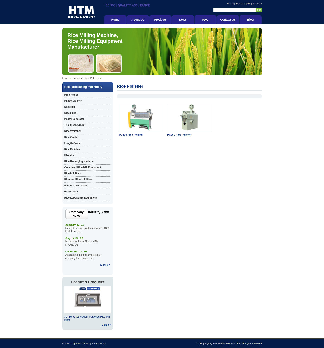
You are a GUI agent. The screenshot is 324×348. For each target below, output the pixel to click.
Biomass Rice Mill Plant (78, 179)
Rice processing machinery (83, 87)
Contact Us (228, 19)
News (183, 19)
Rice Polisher (91, 78)
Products (160, 19)
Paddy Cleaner (73, 100)
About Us (137, 19)
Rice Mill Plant (72, 173)
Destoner (69, 106)
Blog (250, 19)
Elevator (69, 155)
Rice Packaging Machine (79, 161)
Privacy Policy (99, 343)
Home (230, 3)
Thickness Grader (74, 125)
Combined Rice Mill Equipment (82, 167)
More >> (105, 264)
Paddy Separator (74, 119)
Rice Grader (71, 137)
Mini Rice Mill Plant (75, 185)
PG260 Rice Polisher (179, 134)
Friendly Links (82, 343)
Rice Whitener (72, 131)
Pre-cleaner (71, 94)
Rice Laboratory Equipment (80, 197)
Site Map (240, 3)
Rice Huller (71, 112)
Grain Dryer (71, 191)
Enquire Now (254, 3)
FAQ (205, 19)
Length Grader (73, 143)
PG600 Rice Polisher (131, 134)
